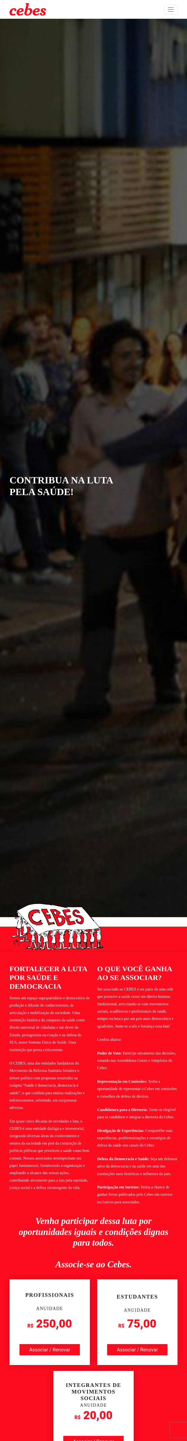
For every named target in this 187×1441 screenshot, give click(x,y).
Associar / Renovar (49, 1350)
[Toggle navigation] (171, 9)
